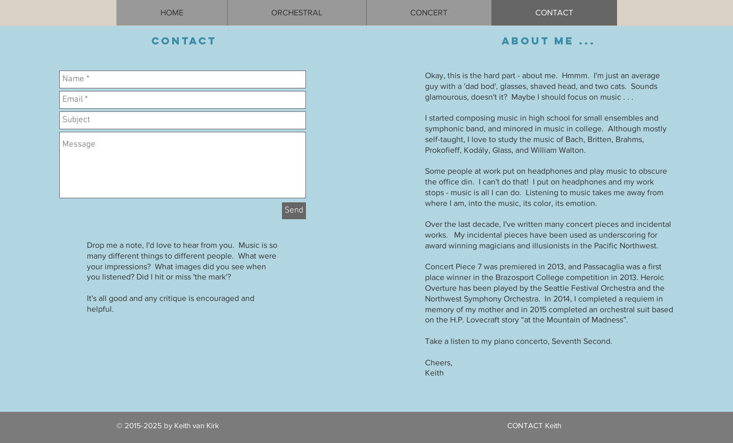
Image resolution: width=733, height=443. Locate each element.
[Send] (294, 210)
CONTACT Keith (534, 425)
